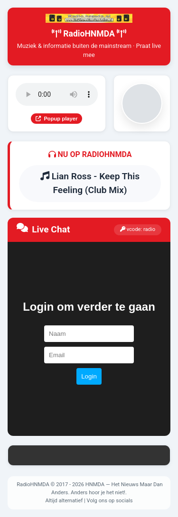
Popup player (56, 118)
